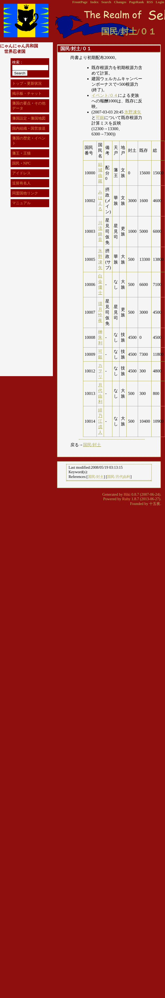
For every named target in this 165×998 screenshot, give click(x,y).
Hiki (127, 494)
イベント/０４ (104, 95)
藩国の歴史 (21, 138)
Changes (120, 2)
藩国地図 (38, 118)
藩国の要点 (21, 103)
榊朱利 (100, 337)
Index (94, 2)
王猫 (27, 153)
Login (160, 2)
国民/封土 (92, 445)
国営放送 (38, 128)
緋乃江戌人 (100, 421)
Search (106, 2)
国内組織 (19, 128)
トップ (17, 83)
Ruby (126, 499)
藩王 (16, 153)
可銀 (100, 117)
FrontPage (80, 2)
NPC (27, 163)
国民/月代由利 (118, 477)
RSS (150, 2)
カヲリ (100, 371)
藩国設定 (19, 118)
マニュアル (21, 203)
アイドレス (21, 173)
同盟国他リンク (25, 193)
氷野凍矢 (132, 112)
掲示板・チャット (27, 93)
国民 (16, 163)
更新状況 (34, 83)
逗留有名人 (21, 183)
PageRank (136, 2)
